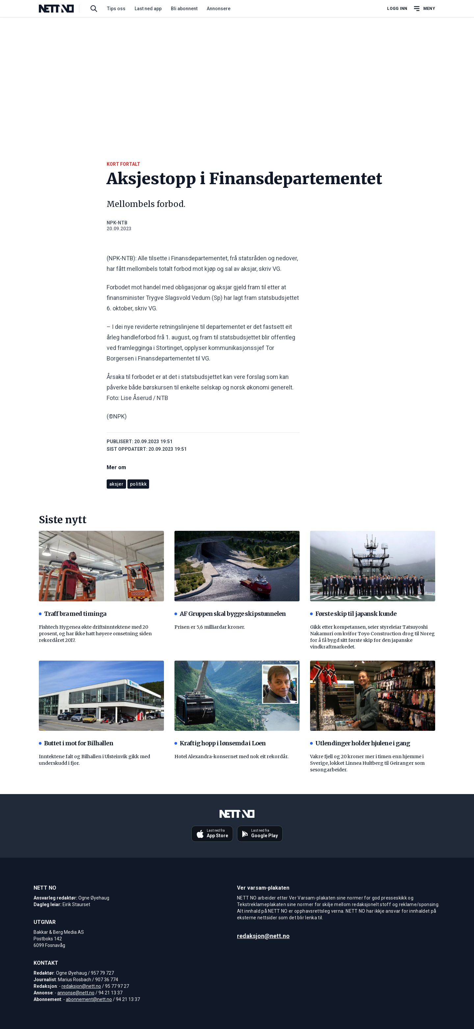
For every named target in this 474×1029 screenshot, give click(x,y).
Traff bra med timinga (72, 613)
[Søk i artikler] (94, 9)
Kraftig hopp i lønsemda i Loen (220, 743)
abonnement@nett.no (89, 999)
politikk (138, 484)
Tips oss (116, 8)
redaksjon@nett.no (81, 986)
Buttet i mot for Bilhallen (76, 743)
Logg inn (397, 8)
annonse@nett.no (75, 992)
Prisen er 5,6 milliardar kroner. (209, 627)
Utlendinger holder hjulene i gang (360, 743)
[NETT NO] (62, 9)
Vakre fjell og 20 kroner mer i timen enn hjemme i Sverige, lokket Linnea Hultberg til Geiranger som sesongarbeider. (367, 763)
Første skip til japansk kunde (353, 613)
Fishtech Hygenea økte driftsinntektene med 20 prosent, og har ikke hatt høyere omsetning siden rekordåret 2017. (95, 633)
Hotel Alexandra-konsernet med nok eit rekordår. (231, 756)
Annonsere (218, 8)
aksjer (116, 484)
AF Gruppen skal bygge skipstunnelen (230, 613)
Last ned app (148, 8)
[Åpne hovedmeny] (424, 9)
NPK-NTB (117, 222)
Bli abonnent (184, 8)
